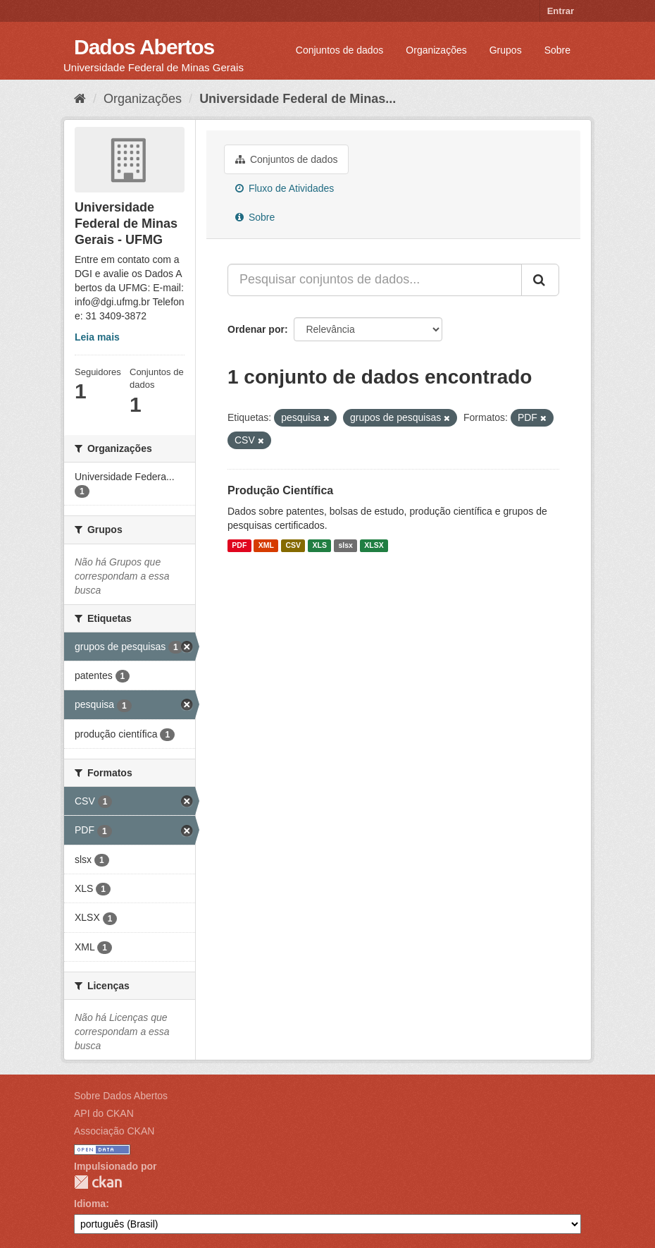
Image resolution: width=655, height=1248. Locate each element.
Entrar (560, 11)
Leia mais (97, 337)
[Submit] (540, 280)
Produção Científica (280, 490)
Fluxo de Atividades (284, 188)
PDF (239, 546)
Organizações (436, 50)
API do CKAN (104, 1113)
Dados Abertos (144, 47)
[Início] (80, 99)
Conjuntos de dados (340, 50)
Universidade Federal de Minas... (297, 99)
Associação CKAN (114, 1131)
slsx (345, 546)
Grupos (505, 50)
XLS (320, 546)
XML (266, 546)
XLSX (373, 546)
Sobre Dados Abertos (121, 1095)
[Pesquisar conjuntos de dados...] (374, 280)
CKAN (98, 1182)
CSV (293, 546)
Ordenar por (256, 329)
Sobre (557, 50)
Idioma (90, 1203)
